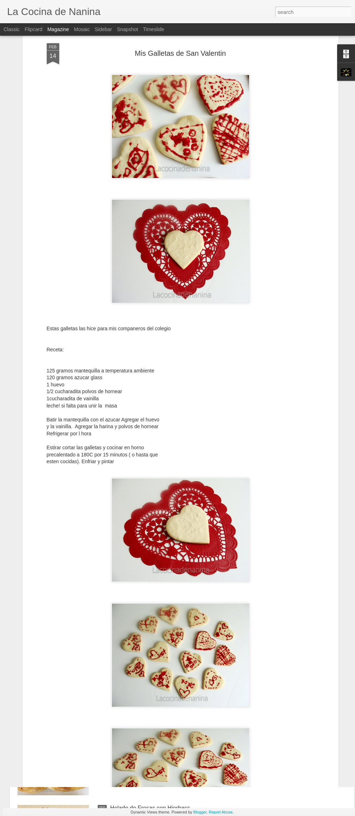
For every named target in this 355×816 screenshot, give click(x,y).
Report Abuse (221, 812)
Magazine (58, 29)
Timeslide (153, 29)
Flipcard (33, 29)
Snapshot (127, 29)
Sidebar (103, 29)
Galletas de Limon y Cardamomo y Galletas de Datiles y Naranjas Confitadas (169, 649)
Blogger (200, 812)
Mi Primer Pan (128, 727)
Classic (12, 29)
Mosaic (82, 29)
